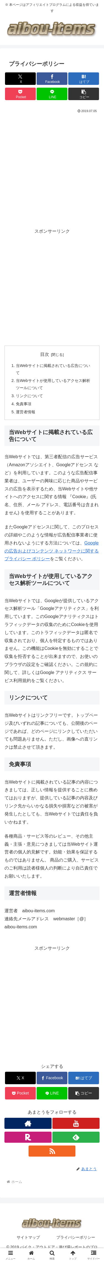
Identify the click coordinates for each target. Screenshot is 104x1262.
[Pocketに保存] (20, 94)
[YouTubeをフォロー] (76, 1123)
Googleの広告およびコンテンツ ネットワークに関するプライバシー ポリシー (51, 551)
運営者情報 (25, 412)
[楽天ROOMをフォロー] (28, 1137)
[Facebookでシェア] (52, 78)
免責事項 (23, 404)
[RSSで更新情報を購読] (52, 1151)
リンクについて (29, 396)
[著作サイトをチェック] (28, 1123)
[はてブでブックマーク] (83, 78)
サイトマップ (28, 1237)
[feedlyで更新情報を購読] (76, 1137)
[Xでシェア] (20, 78)
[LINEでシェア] (52, 94)
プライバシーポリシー (75, 1237)
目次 (44, 354)
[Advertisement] (52, 169)
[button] (83, 94)
